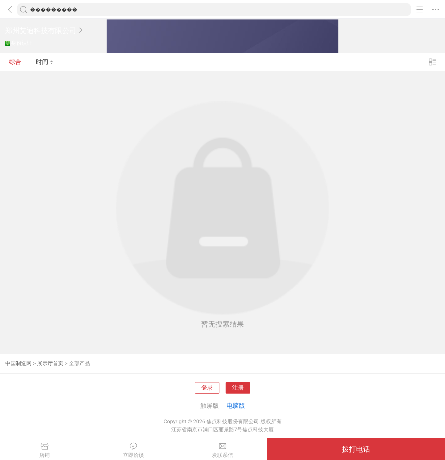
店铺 (44, 450)
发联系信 (222, 450)
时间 (44, 61)
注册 (238, 387)
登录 (207, 387)
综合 (15, 61)
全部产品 (79, 363)
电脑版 (236, 405)
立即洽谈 (133, 450)
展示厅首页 (50, 363)
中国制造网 (18, 363)
